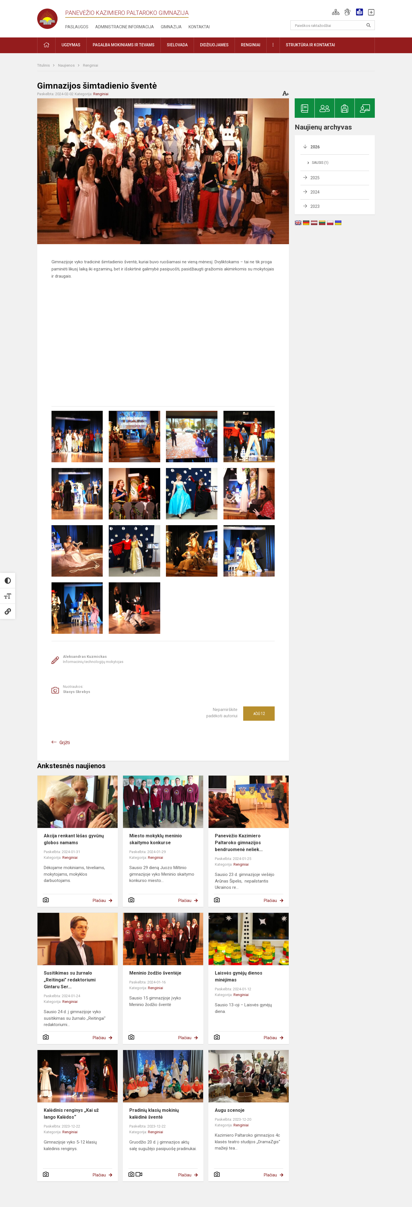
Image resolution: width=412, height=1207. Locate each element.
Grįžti (65, 742)
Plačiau (99, 900)
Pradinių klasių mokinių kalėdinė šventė (154, 1114)
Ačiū (259, 713)
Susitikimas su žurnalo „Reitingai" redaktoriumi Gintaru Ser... (70, 979)
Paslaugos (76, 27)
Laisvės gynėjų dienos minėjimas (238, 976)
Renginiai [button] (250, 45)
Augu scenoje (230, 1110)
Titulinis (44, 65)
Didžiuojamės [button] (214, 45)
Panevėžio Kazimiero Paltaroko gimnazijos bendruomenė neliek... (239, 842)
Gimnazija (171, 27)
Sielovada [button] (177, 45)
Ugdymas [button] (71, 45)
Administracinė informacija (124, 27)
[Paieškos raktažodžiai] (332, 25)
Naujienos (67, 65)
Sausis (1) (320, 163)
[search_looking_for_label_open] (369, 25)
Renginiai (90, 65)
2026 (315, 147)
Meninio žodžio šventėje (155, 973)
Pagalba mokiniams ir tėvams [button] (123, 45)
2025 (315, 178)
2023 (315, 206)
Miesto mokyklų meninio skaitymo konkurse (155, 839)
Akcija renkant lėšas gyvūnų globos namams (74, 839)
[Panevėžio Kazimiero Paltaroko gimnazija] (51, 17)
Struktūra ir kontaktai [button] (310, 45)
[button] (336, 12)
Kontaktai (199, 27)
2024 (315, 192)
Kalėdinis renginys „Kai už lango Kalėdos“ (71, 1114)
